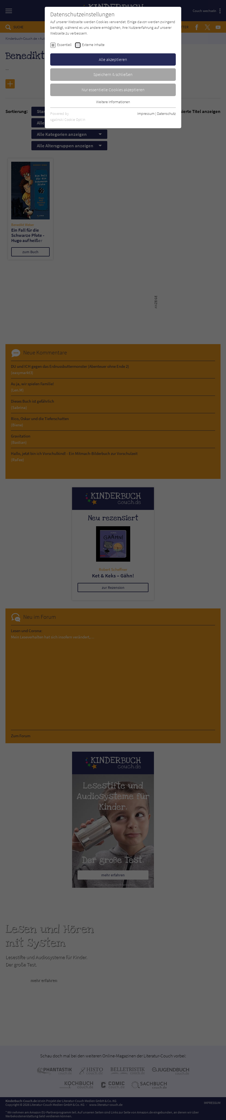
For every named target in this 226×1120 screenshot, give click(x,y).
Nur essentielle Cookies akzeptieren (113, 89)
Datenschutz (166, 113)
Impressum (145, 113)
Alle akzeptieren (113, 59)
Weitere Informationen (113, 101)
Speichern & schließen (113, 74)
